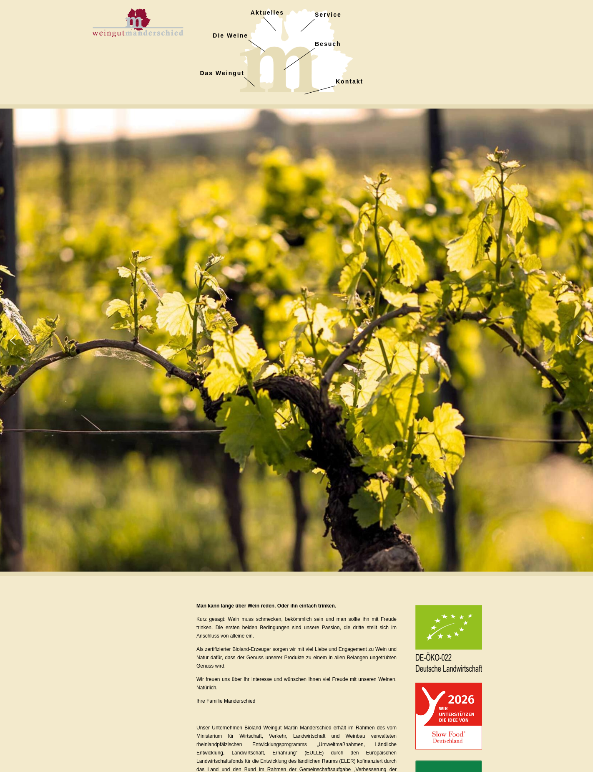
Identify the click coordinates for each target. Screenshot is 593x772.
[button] (13, 340)
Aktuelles (267, 12)
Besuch (328, 43)
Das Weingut (222, 73)
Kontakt (349, 81)
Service (328, 14)
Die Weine (230, 35)
